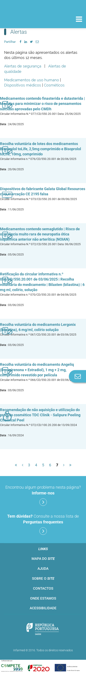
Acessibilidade (43, 608)
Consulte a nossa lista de (43, 524)
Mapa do (43, 559)
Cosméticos (54, 85)
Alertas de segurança (22, 66)
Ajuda (43, 568)
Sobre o (43, 578)
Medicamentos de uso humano (31, 80)
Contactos (43, 588)
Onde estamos (43, 598)
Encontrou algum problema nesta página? (43, 495)
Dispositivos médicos (22, 85)
